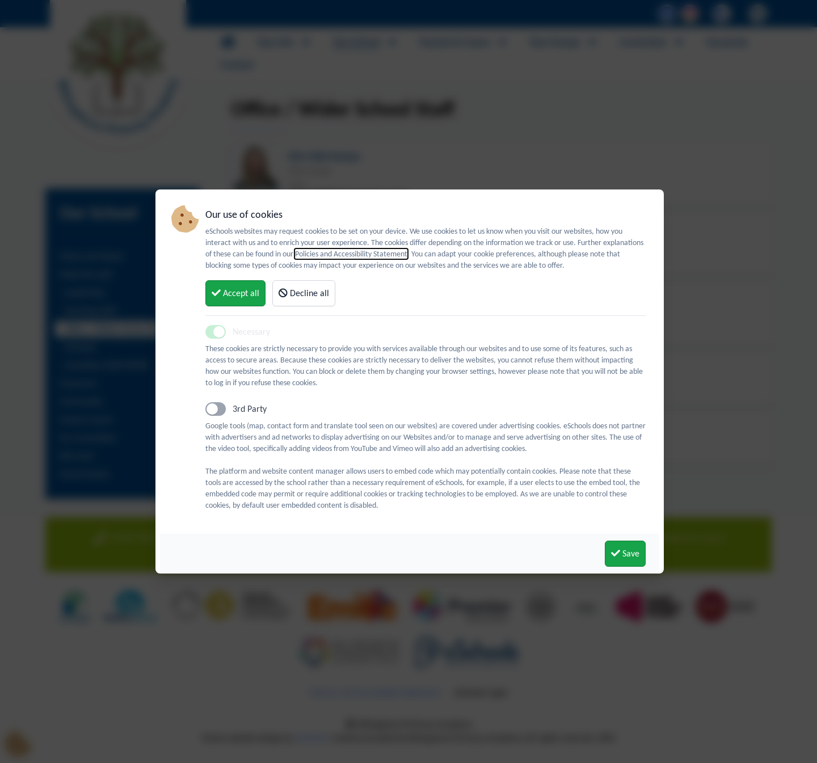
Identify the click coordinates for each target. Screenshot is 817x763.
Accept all (235, 293)
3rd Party (250, 408)
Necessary (251, 331)
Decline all (304, 293)
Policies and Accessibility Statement (351, 254)
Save (625, 553)
